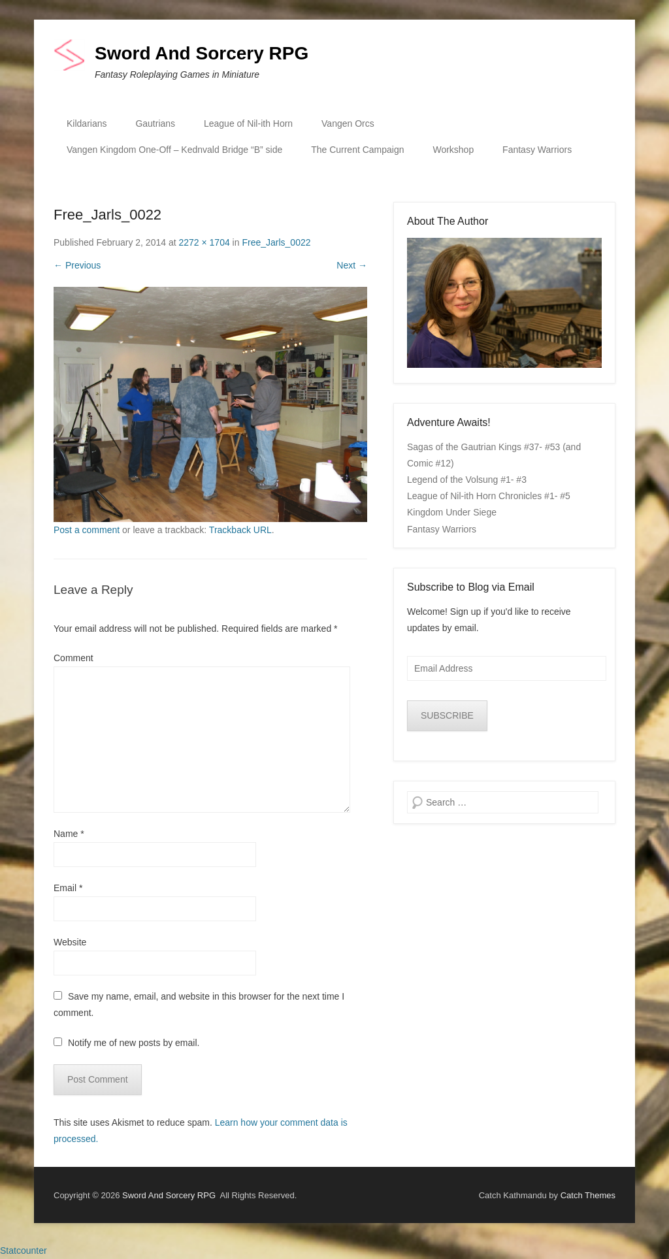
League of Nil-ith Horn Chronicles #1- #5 (488, 496)
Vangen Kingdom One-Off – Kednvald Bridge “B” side (174, 149)
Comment (73, 658)
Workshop (453, 149)
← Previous (77, 265)
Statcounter (23, 1250)
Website (70, 942)
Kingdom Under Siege (452, 512)
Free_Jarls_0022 (276, 242)
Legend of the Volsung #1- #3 (467, 479)
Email (68, 888)
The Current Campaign (357, 149)
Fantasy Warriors (537, 149)
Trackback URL (240, 530)
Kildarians (86, 123)
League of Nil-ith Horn (248, 123)
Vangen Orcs (347, 123)
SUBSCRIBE (447, 715)
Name (69, 833)
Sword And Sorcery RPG (201, 53)
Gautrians (155, 123)
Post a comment (87, 530)
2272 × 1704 (203, 242)
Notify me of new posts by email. (134, 1043)
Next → (351, 265)
